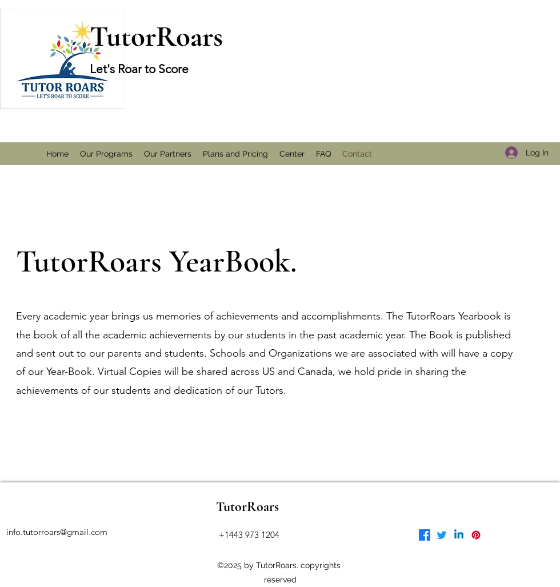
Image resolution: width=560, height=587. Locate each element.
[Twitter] (441, 535)
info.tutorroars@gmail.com (56, 531)
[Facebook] (424, 535)
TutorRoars (156, 36)
